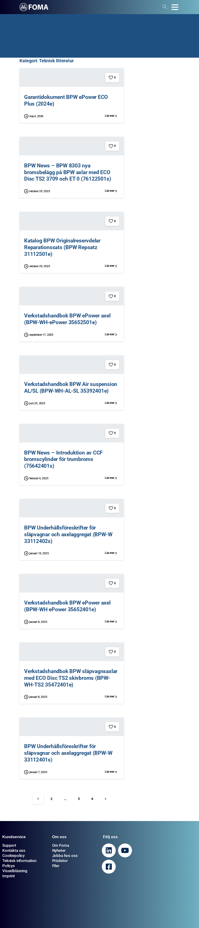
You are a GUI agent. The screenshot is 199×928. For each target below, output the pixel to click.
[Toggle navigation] (175, 7)
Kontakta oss (13, 850)
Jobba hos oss (65, 855)
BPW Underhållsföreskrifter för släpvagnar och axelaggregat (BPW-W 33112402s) (68, 537)
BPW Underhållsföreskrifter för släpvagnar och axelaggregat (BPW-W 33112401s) (68, 755)
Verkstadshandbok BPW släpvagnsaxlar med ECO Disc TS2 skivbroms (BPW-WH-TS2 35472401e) (70, 680)
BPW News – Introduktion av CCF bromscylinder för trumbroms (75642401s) (63, 461)
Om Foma (60, 845)
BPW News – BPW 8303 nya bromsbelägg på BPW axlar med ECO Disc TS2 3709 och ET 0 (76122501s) (67, 172)
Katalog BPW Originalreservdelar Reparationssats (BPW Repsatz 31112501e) (62, 250)
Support (9, 845)
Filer (55, 865)
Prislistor (60, 860)
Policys (8, 865)
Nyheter (59, 850)
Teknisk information (19, 860)
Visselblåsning (14, 870)
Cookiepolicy (13, 855)
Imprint (8, 876)
